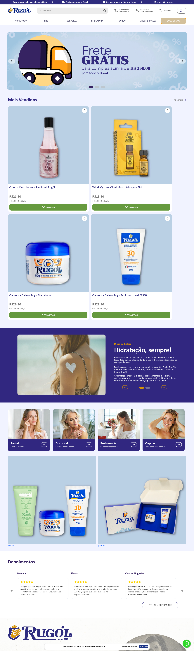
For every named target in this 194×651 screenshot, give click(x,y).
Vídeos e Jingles (16, 601)
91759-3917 (151, 592)
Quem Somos (15, 592)
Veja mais (178, 100)
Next (182, 61)
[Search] (105, 11)
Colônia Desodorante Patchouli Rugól (28, 153)
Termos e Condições (62, 592)
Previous (11, 61)
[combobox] (72, 11)
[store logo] (19, 10)
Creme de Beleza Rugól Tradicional (113, 153)
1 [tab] (91, 87)
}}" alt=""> (142, 357)
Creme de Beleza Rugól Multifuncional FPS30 (159, 153)
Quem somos (25, 550)
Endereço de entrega (106, 606)
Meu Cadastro (103, 592)
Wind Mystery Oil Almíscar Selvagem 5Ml (70, 153)
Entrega (56, 597)
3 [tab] (103, 87)
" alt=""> (52, 357)
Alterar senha (103, 610)
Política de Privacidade (19, 597)
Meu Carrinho (103, 601)
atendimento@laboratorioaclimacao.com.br (165, 597)
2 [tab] (97, 87)
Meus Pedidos (103, 597)
